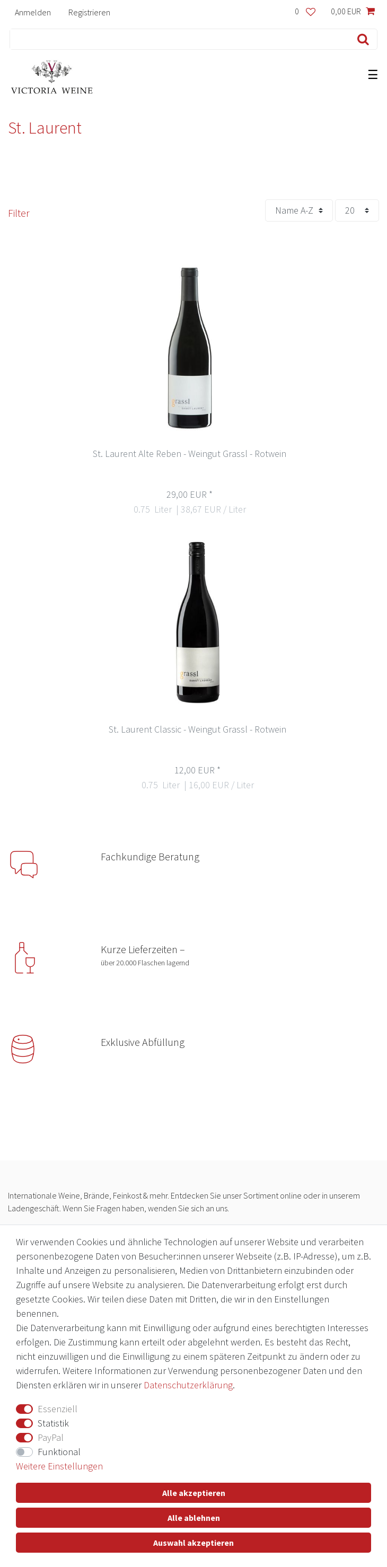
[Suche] (361, 39)
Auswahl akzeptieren (193, 1542)
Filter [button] (19, 212)
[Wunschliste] (305, 12)
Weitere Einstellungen (59, 1466)
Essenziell (57, 1409)
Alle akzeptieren (193, 1492)
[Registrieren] (89, 12)
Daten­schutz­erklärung (188, 1385)
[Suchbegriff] (177, 39)
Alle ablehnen (194, 1517)
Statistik (53, 1423)
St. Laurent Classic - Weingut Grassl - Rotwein (197, 729)
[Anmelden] (33, 12)
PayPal (51, 1437)
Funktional (59, 1452)
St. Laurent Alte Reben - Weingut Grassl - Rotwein (189, 454)
